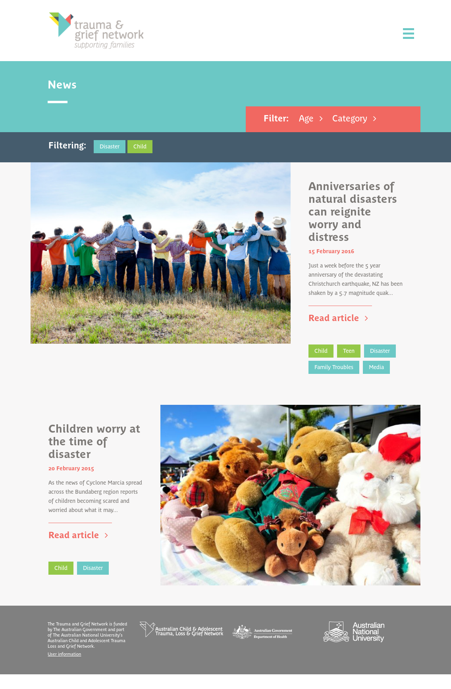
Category (347, 118)
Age (304, 118)
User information (67, 669)
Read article (333, 327)
